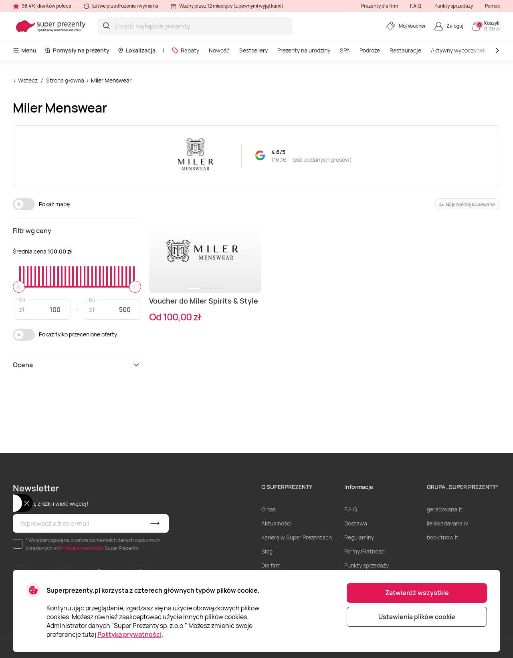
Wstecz (28, 80)
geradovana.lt (445, 509)
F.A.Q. (416, 5)
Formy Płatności (365, 551)
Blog (267, 551)
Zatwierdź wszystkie (417, 592)
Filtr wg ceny (32, 230)
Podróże (370, 50)
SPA (345, 50)
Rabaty (185, 50)
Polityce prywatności (81, 548)
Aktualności (276, 523)
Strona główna (65, 80)
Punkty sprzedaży (453, 5)
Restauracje (405, 50)
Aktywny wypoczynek (458, 50)
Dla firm (271, 565)
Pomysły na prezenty (76, 50)
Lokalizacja (136, 50)
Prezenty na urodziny (303, 50)
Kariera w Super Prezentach (296, 537)
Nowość (219, 50)
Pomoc (492, 5)
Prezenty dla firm (379, 5)
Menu (24, 50)
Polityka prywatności (129, 634)
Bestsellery (253, 50)
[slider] (19, 287)
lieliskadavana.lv (447, 523)
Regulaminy (359, 537)
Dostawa (355, 523)
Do (92, 299)
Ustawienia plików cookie (416, 616)
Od (22, 299)
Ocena (77, 365)
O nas (268, 509)
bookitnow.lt (442, 537)
